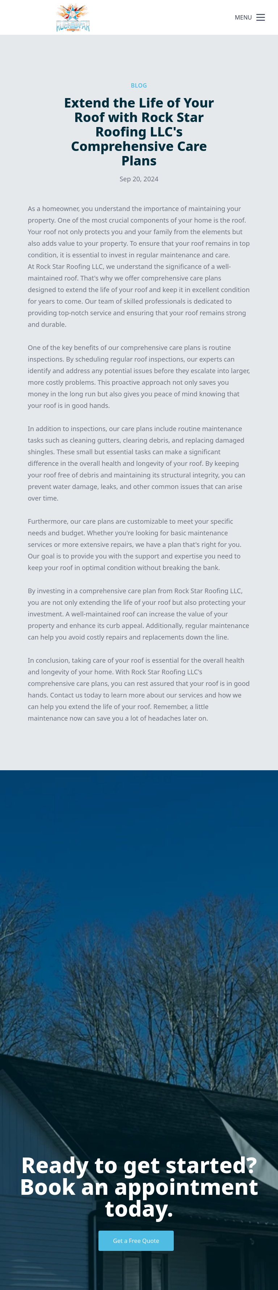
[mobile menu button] (260, 17)
